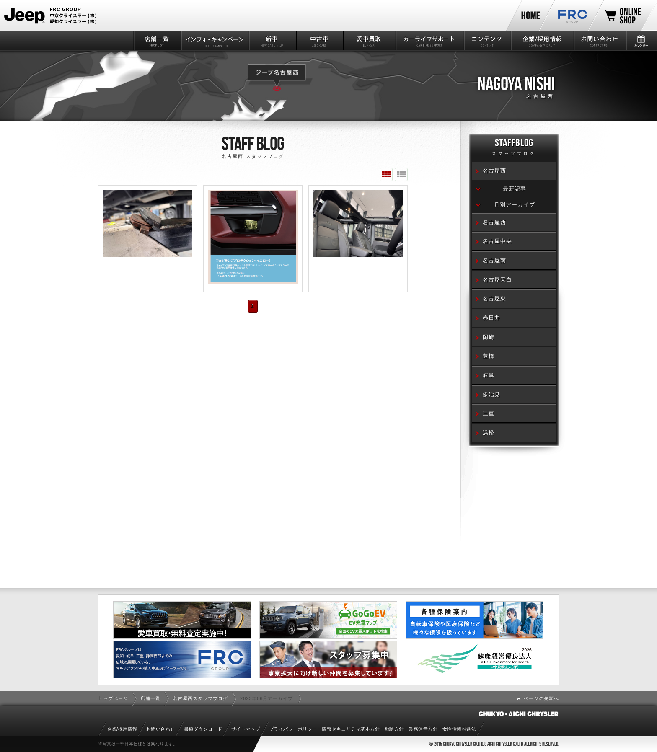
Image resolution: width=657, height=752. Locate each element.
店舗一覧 (157, 40)
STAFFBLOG (514, 148)
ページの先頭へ (541, 698)
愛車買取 (369, 40)
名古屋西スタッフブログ (200, 698)
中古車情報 (319, 40)
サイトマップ (245, 728)
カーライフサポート (429, 40)
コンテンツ (487, 40)
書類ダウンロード (203, 728)
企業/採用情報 (541, 40)
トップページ (113, 698)
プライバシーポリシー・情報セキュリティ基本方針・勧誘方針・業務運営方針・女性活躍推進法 (372, 728)
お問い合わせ (599, 40)
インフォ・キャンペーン (215, 40)
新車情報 (272, 40)
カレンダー (641, 40)
